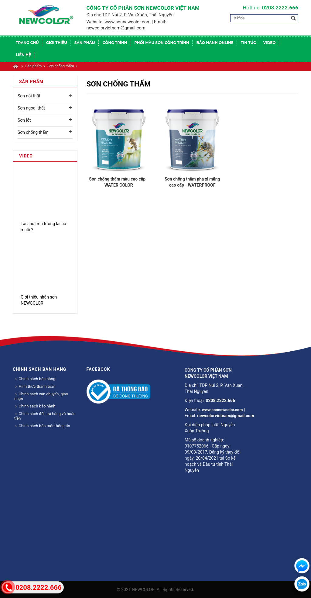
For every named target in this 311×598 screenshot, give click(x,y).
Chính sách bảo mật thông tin (42, 426)
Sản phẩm (34, 66)
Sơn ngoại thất (31, 108)
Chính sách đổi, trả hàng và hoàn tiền (45, 416)
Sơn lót (24, 120)
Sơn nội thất (29, 95)
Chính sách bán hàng (34, 379)
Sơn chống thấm (60, 66)
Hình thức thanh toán (35, 386)
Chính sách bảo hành (34, 406)
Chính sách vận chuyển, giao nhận (41, 396)
